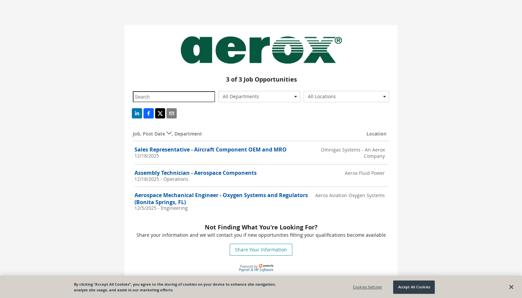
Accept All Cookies (414, 288)
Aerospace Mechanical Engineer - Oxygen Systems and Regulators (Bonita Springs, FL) (221, 198)
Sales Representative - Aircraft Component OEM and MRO (210, 149)
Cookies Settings (367, 288)
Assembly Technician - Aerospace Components (195, 172)
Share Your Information (261, 249)
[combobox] (259, 96)
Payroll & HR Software (256, 269)
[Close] (511, 288)
